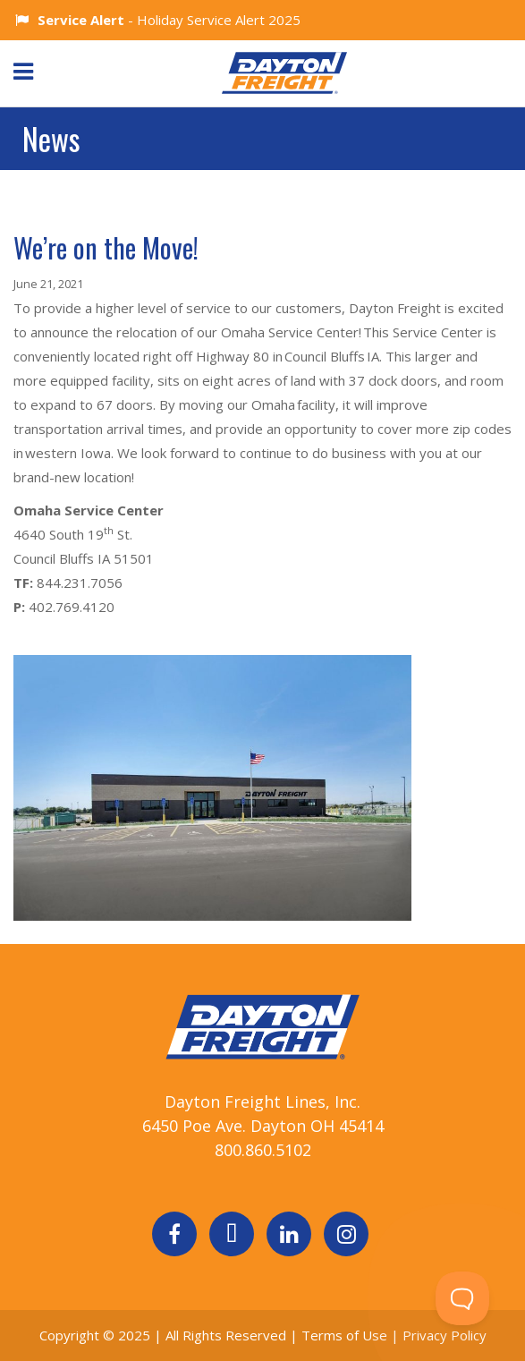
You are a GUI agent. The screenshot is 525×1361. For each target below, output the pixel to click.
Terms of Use (346, 1335)
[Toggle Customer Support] (462, 1298)
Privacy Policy (444, 1335)
